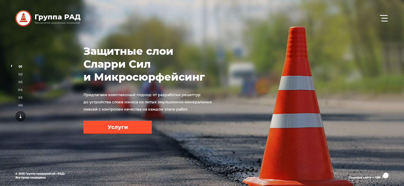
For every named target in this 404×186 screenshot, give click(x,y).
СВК (382, 175)
